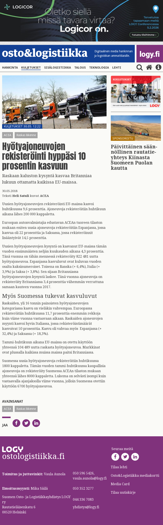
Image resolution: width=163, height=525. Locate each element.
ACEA (7, 135)
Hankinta (10, 67)
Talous (80, 67)
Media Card (121, 484)
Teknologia (99, 67)
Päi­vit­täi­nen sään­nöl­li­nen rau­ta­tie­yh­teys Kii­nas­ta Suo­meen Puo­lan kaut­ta (134, 157)
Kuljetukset (31, 67)
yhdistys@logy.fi (86, 507)
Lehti (116, 67)
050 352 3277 (83, 488)
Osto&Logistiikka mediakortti (135, 476)
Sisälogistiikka (57, 67)
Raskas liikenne (26, 135)
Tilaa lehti (119, 467)
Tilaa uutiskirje (123, 492)
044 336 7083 (83, 499)
